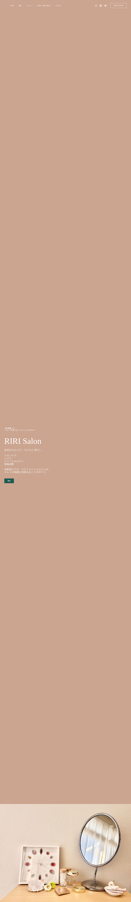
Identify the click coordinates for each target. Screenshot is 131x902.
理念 (20, 5)
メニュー (30, 5)
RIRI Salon (25, 440)
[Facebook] (101, 6)
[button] (118, 5)
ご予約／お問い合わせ (45, 5)
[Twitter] (105, 6)
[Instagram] (96, 6)
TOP (12, 5)
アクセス (60, 5)
